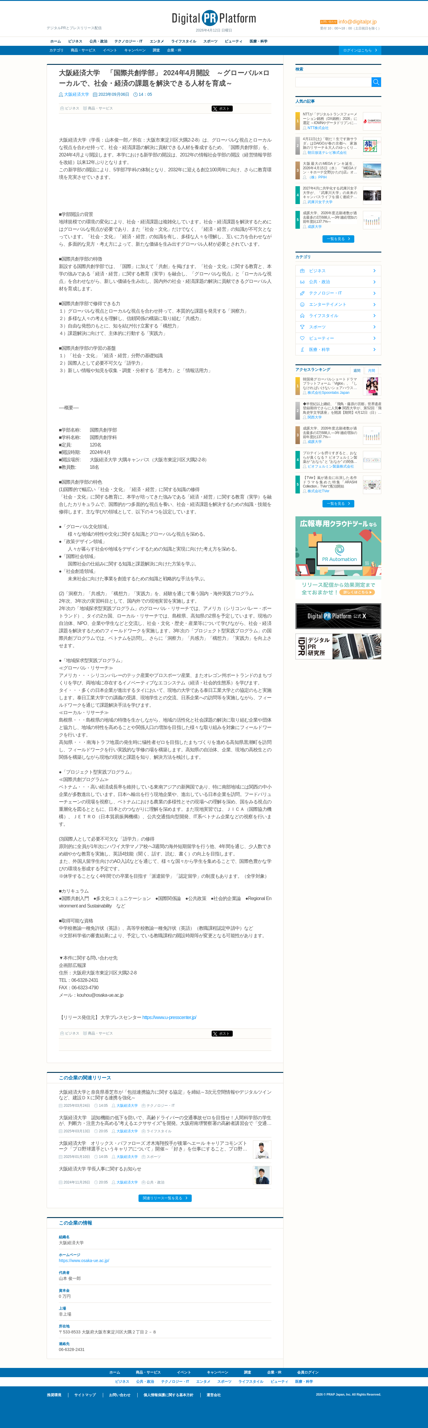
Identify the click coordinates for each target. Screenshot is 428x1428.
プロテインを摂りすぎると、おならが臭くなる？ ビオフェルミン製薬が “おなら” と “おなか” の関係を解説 (330, 459)
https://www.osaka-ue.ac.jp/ (84, 1260)
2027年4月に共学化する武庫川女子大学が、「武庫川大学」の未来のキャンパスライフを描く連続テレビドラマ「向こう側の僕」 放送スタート (330, 197)
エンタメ (157, 41)
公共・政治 (98, 41)
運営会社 (214, 1395)
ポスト (224, 108)
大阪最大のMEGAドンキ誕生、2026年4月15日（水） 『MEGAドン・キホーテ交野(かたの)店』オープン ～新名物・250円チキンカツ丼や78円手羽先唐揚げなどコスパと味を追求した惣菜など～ (330, 174)
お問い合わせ (119, 1395)
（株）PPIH (317, 177)
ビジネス (75, 41)
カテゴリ (56, 50)
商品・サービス (83, 50)
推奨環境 (54, 1395)
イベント (110, 50)
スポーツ (210, 41)
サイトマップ (85, 1395)
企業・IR (174, 50)
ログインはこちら (357, 50)
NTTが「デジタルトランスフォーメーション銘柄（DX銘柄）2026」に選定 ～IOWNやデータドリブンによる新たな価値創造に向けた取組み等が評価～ (330, 123)
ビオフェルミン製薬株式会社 (331, 466)
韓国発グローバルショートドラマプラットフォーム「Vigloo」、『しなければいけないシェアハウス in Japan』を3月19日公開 (330, 385)
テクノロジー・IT (128, 41)
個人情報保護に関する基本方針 (168, 1395)
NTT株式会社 (318, 128)
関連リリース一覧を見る (162, 1198)
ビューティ (234, 41)
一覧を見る (336, 239)
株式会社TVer (318, 491)
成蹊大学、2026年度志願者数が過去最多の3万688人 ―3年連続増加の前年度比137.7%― (330, 217)
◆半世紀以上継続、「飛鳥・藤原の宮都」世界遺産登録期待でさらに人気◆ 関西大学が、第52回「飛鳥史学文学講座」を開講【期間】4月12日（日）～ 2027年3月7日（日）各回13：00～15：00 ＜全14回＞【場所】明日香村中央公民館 (342, 412)
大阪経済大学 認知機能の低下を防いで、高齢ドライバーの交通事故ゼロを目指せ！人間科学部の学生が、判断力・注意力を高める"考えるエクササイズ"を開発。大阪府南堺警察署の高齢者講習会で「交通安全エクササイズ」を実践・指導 (165, 1123)
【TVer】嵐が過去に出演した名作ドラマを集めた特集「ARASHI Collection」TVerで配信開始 (330, 482)
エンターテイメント (328, 304)
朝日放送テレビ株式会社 (327, 153)
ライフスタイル (183, 41)
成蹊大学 (315, 227)
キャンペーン (135, 50)
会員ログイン (308, 1372)
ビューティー (321, 338)
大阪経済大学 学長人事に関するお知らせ (100, 1168)
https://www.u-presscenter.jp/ (169, 1017)
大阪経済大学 (76, 94)
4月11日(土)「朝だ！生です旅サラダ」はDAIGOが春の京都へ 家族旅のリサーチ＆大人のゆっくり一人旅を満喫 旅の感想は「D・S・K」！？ (330, 147)
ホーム (55, 41)
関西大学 (315, 417)
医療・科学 (259, 41)
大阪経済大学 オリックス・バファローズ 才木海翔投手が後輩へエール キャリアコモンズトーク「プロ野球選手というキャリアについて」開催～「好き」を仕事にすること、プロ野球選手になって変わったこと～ (153, 1149)
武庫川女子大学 (320, 202)
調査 (156, 50)
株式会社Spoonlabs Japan (329, 393)
